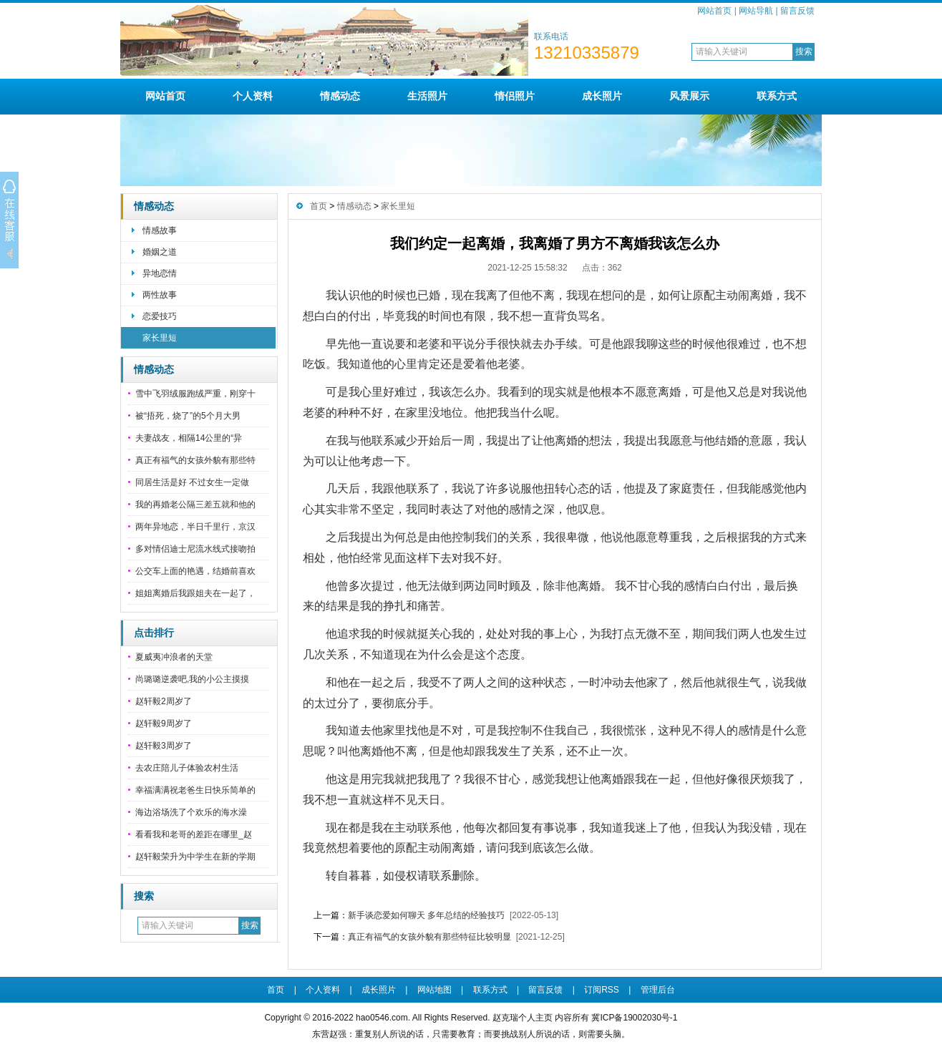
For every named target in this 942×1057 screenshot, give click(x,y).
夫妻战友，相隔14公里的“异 (188, 438)
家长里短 (159, 338)
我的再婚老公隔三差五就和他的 (195, 505)
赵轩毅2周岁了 (163, 701)
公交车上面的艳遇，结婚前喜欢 (195, 571)
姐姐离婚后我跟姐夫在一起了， (195, 593)
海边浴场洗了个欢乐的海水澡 (191, 812)
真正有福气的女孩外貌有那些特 (195, 460)
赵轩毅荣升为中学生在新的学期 (195, 857)
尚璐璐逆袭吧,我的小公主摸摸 (192, 679)
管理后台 (658, 990)
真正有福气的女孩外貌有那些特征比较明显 (429, 937)
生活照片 (427, 96)
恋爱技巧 (159, 316)
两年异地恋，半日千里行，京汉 (195, 527)
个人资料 (253, 96)
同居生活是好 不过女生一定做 (192, 482)
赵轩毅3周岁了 (163, 746)
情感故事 (159, 230)
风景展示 (689, 96)
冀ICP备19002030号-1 (634, 1018)
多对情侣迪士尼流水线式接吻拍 (195, 549)
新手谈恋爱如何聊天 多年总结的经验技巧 (426, 915)
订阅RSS (601, 990)
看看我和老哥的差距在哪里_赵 (193, 834)
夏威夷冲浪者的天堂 (174, 657)
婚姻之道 (159, 252)
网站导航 (756, 11)
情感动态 (340, 96)
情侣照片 (515, 96)
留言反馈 (797, 11)
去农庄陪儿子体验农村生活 (186, 768)
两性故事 (159, 295)
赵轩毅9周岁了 (163, 724)
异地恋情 (159, 273)
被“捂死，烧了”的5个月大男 (188, 416)
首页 (318, 206)
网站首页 (714, 11)
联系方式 (777, 96)
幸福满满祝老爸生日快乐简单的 (195, 790)
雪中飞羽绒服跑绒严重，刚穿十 (195, 394)
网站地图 (434, 990)
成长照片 (602, 96)
